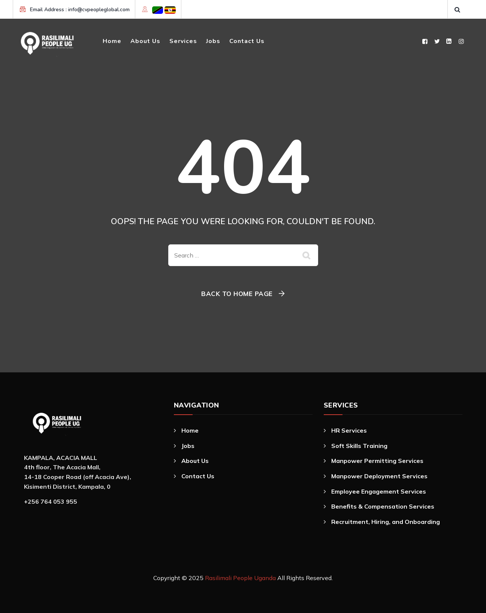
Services (183, 41)
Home (112, 41)
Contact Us (247, 41)
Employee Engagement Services (378, 491)
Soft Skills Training (359, 445)
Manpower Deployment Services (379, 476)
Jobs (213, 41)
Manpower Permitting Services (377, 460)
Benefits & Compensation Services (382, 506)
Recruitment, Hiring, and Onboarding (385, 521)
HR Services (349, 430)
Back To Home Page (237, 294)
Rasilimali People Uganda (240, 578)
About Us (145, 41)
